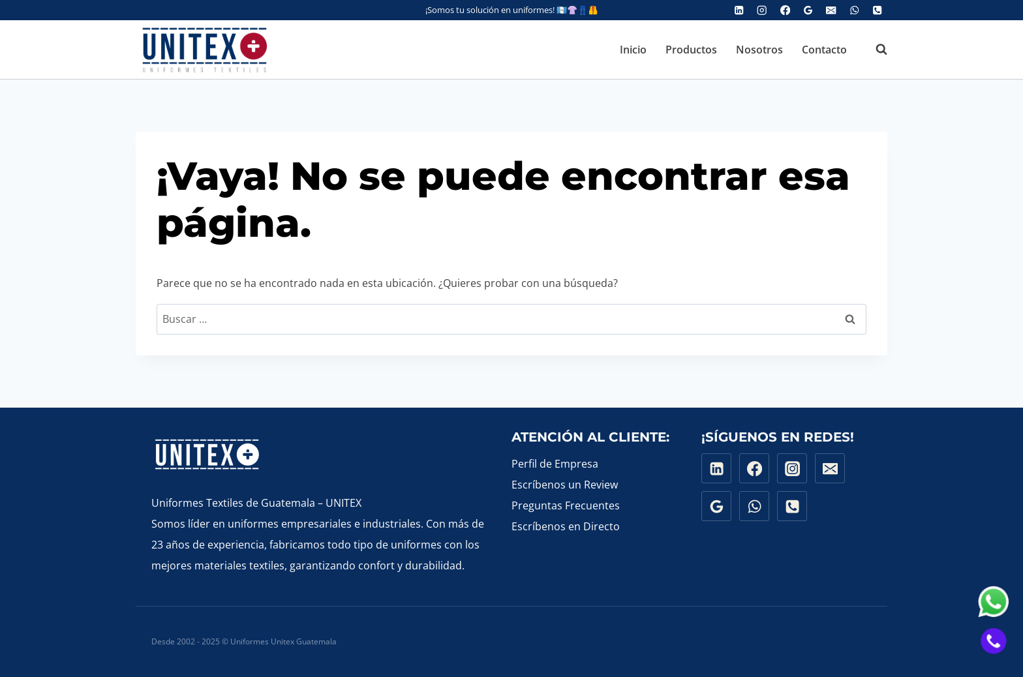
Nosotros (759, 49)
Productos (691, 49)
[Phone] (877, 10)
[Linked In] (739, 10)
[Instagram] (762, 10)
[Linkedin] (716, 468)
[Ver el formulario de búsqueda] (875, 49)
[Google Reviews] (808, 10)
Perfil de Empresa (555, 464)
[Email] (831, 10)
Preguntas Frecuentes (566, 505)
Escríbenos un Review (565, 484)
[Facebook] (785, 10)
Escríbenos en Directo (566, 526)
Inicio (633, 49)
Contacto (824, 49)
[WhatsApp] (854, 10)
